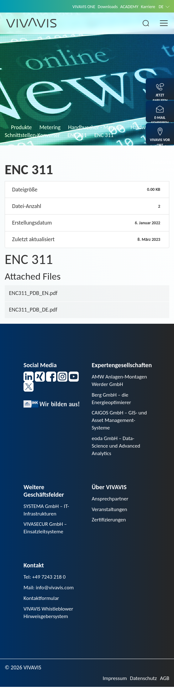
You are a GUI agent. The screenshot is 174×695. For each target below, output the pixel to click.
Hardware (142, 127)
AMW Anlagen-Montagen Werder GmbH (121, 380)
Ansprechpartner (111, 503)
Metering (50, 127)
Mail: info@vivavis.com (50, 594)
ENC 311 (77, 135)
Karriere (147, 6)
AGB (164, 686)
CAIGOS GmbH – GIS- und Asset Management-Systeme (121, 422)
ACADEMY (127, 6)
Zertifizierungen (110, 524)
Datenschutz (142, 686)
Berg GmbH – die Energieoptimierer (112, 399)
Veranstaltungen (110, 513)
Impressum (112, 686)
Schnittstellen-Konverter (32, 135)
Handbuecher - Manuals (95, 127)
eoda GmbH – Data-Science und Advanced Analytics (117, 449)
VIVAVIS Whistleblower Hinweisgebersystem (50, 619)
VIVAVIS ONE (79, 6)
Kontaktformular (42, 604)
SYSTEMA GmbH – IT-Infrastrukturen (47, 514)
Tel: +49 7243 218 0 (46, 583)
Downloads (104, 6)
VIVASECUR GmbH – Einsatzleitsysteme (46, 533)
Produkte (21, 127)
